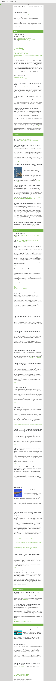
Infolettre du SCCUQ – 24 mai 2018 (11, 1)
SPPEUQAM (3, 1)
